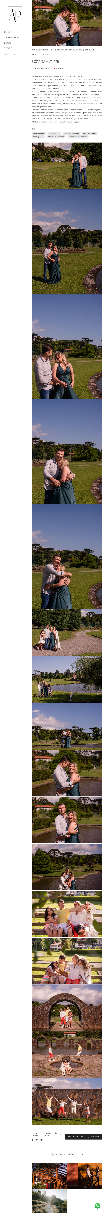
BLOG (7, 43)
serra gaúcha (38, 137)
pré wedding (54, 133)
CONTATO (10, 53)
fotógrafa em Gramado (78, 137)
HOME (7, 32)
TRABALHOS (11, 37)
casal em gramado (71, 133)
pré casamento (39, 133)
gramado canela (89, 133)
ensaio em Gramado (56, 137)
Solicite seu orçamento (83, 1136)
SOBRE (8, 48)
